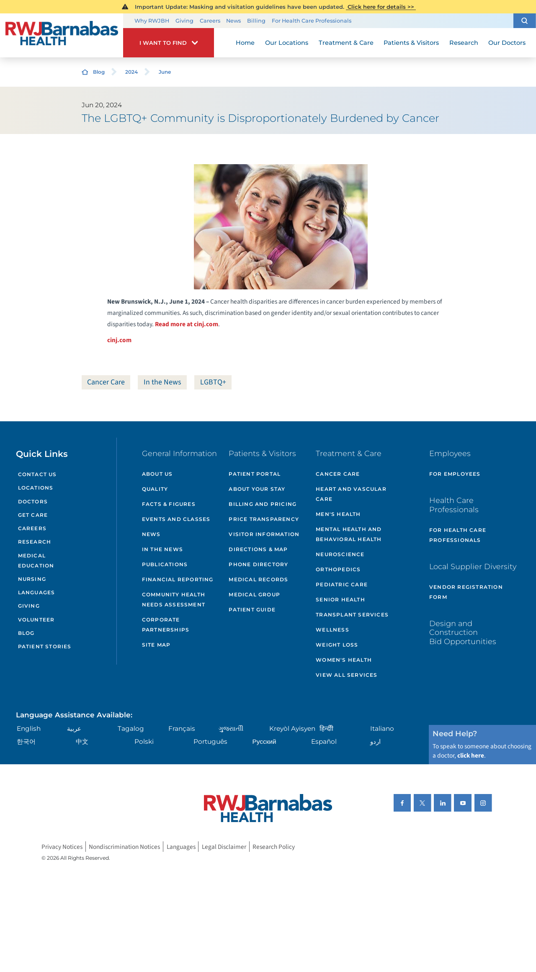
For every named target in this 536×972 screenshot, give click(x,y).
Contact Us (37, 474)
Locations (36, 488)
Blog (99, 72)
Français (181, 728)
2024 (131, 72)
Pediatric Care (342, 584)
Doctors (33, 501)
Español (324, 741)
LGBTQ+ (213, 382)
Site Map (156, 645)
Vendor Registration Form (466, 592)
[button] (524, 20)
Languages (36, 592)
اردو (375, 741)
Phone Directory (258, 564)
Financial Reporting (178, 579)
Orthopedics (338, 569)
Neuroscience (340, 554)
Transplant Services (352, 614)
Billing (256, 21)
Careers (210, 21)
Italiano (382, 728)
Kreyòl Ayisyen (292, 728)
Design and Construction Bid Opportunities (462, 632)
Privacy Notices (61, 846)
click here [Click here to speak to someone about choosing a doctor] (470, 755)
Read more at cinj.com (186, 324)
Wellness (332, 630)
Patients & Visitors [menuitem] (411, 42)
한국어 (26, 741)
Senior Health (340, 599)
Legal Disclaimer (224, 846)
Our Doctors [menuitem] (507, 42)
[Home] (61, 35)
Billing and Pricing (262, 504)
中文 (82, 741)
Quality (155, 489)
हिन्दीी (326, 728)
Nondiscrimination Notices (124, 846)
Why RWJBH (151, 21)
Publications (165, 564)
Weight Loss (337, 645)
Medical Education (36, 560)
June (165, 72)
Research (35, 542)
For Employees (455, 474)
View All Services (346, 675)
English (29, 728)
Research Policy (274, 846)
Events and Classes (176, 519)
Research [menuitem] (463, 42)
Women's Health (344, 660)
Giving (184, 21)
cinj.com (119, 340)
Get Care (33, 515)
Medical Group (254, 594)
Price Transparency (264, 519)
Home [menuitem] (245, 42)
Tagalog (131, 728)
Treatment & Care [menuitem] (346, 42)
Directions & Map (258, 549)
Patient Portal (255, 474)
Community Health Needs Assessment (173, 599)
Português (210, 741)
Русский (264, 741)
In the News (162, 382)
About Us (157, 474)
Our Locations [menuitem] (286, 42)
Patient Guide (252, 609)
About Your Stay (257, 489)
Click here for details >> (381, 6)
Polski (144, 741)
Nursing (32, 579)
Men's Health (338, 514)
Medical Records (258, 579)
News (233, 21)
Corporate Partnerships (165, 624)
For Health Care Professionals (311, 21)
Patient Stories (45, 646)
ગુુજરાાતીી (231, 728)
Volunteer (36, 619)
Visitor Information (264, 534)
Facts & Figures (169, 504)
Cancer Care (106, 382)
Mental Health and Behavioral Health (348, 534)
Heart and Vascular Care (351, 494)
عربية (74, 728)
